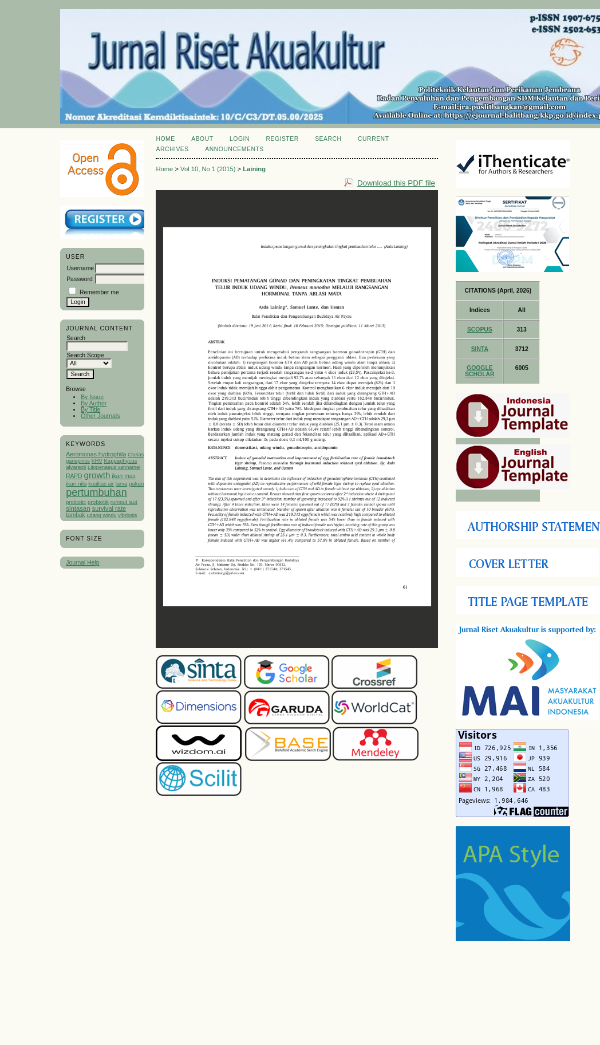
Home (165, 139)
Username (80, 268)
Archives (172, 149)
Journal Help (82, 562)
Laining (254, 168)
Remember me (99, 292)
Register (282, 139)
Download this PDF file (396, 183)
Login (240, 139)
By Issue (92, 397)
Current (373, 139)
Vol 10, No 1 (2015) (207, 168)
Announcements (234, 149)
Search (328, 139)
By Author (93, 403)
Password (79, 279)
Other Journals (100, 416)
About (202, 139)
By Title (90, 410)
